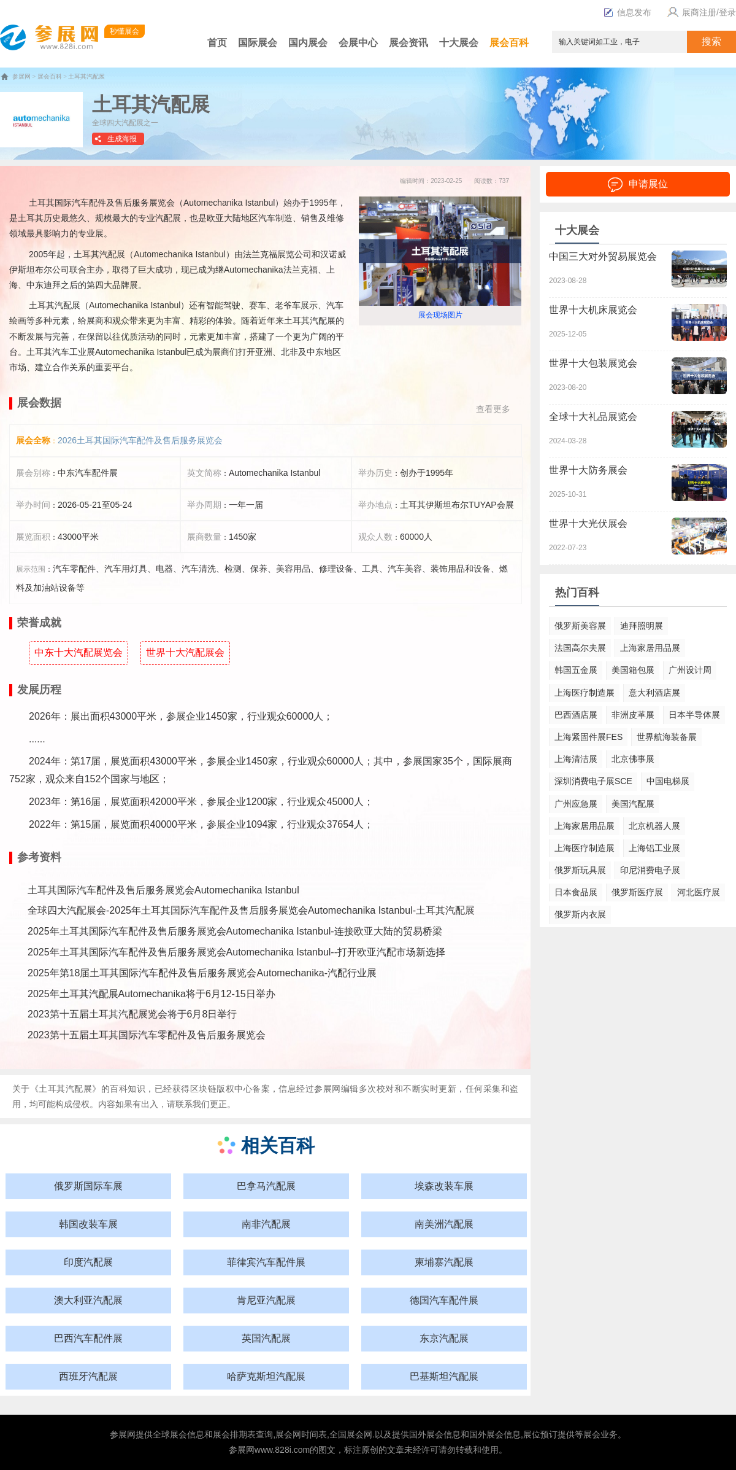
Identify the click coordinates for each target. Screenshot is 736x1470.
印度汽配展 (88, 1262)
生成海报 (122, 138)
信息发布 (627, 12)
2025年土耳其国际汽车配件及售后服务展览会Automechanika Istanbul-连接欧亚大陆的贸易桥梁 (235, 931)
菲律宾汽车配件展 (266, 1262)
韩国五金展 (575, 670)
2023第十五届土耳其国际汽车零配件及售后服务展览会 (147, 1035)
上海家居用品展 (650, 648)
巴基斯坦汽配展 (444, 1376)
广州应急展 (575, 804)
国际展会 (257, 42)
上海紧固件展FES (588, 737)
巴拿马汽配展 (266, 1186)
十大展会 (458, 42)
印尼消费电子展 (650, 870)
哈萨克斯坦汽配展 (266, 1376)
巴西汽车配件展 (88, 1338)
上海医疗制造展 (584, 693)
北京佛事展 (632, 759)
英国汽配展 (266, 1338)
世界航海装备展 (667, 737)
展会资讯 (408, 42)
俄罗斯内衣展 (580, 914)
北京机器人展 (654, 826)
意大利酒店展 (654, 693)
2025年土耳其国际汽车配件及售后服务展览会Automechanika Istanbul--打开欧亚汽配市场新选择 (236, 952)
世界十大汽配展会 (185, 652)
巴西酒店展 (575, 715)
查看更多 (493, 409)
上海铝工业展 (654, 848)
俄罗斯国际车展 (88, 1186)
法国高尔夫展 (580, 648)
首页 (217, 42)
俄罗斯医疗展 (637, 892)
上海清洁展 (575, 759)
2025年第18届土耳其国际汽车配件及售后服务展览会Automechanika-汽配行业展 (202, 973)
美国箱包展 (632, 670)
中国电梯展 (667, 781)
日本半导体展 (694, 715)
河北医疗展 (698, 892)
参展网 (21, 76)
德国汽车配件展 (444, 1300)
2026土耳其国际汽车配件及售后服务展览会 (140, 440)
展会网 (288, 1434)
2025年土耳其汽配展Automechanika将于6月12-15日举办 (151, 994)
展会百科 (509, 42)
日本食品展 (575, 892)
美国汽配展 (632, 804)
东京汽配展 (444, 1338)
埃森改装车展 (444, 1186)
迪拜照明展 (641, 626)
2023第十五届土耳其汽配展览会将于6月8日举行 (132, 1014)
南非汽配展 (266, 1224)
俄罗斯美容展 (580, 626)
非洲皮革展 (632, 715)
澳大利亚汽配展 (88, 1300)
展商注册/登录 (700, 12)
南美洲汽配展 (444, 1224)
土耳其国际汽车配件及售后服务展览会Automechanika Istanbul (163, 890)
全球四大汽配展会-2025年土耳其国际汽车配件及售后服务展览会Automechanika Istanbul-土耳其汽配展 (251, 910)
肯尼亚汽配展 (266, 1300)
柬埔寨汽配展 (444, 1262)
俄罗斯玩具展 (580, 870)
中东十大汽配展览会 (78, 652)
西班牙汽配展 (88, 1376)
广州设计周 (690, 670)
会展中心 (358, 42)
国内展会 (308, 42)
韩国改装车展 (88, 1224)
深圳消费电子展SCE (593, 781)
